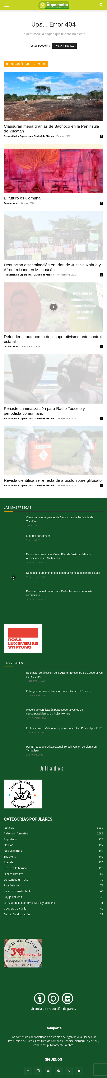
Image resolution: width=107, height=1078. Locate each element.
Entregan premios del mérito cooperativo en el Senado (58, 691)
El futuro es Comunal (22, 198)
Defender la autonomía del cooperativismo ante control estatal (63, 572)
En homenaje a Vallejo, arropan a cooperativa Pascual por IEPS (64, 728)
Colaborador (11, 203)
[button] (101, 5)
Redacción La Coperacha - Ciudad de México (29, 136)
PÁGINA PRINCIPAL (64, 46)
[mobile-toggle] (6, 5)
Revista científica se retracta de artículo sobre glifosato (53, 480)
